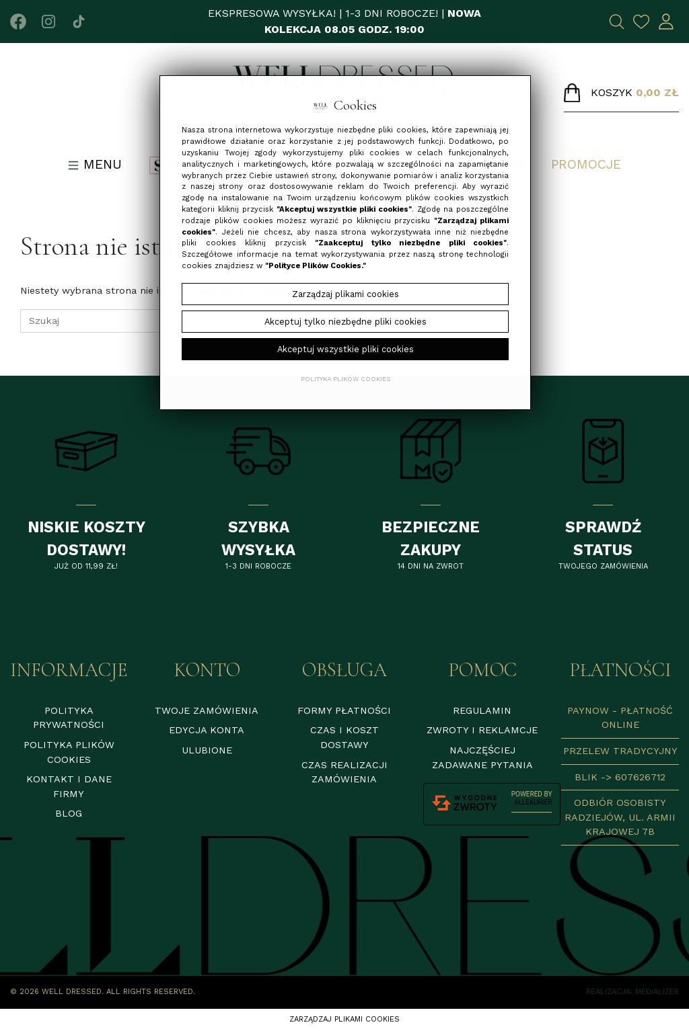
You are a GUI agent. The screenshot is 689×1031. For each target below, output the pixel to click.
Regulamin (482, 710)
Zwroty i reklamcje (482, 730)
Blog (68, 813)
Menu (95, 164)
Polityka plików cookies (345, 378)
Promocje (586, 164)
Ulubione (207, 750)
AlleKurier (533, 802)
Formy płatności (344, 710)
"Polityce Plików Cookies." (315, 265)
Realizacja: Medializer (632, 991)
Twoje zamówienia (206, 710)
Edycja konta (206, 730)
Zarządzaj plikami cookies (344, 1019)
